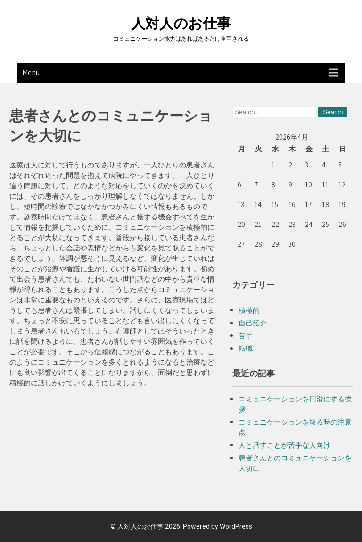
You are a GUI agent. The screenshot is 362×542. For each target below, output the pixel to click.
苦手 (246, 335)
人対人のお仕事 (181, 23)
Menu (31, 72)
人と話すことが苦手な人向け (284, 445)
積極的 (249, 310)
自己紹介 (253, 322)
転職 (246, 348)
